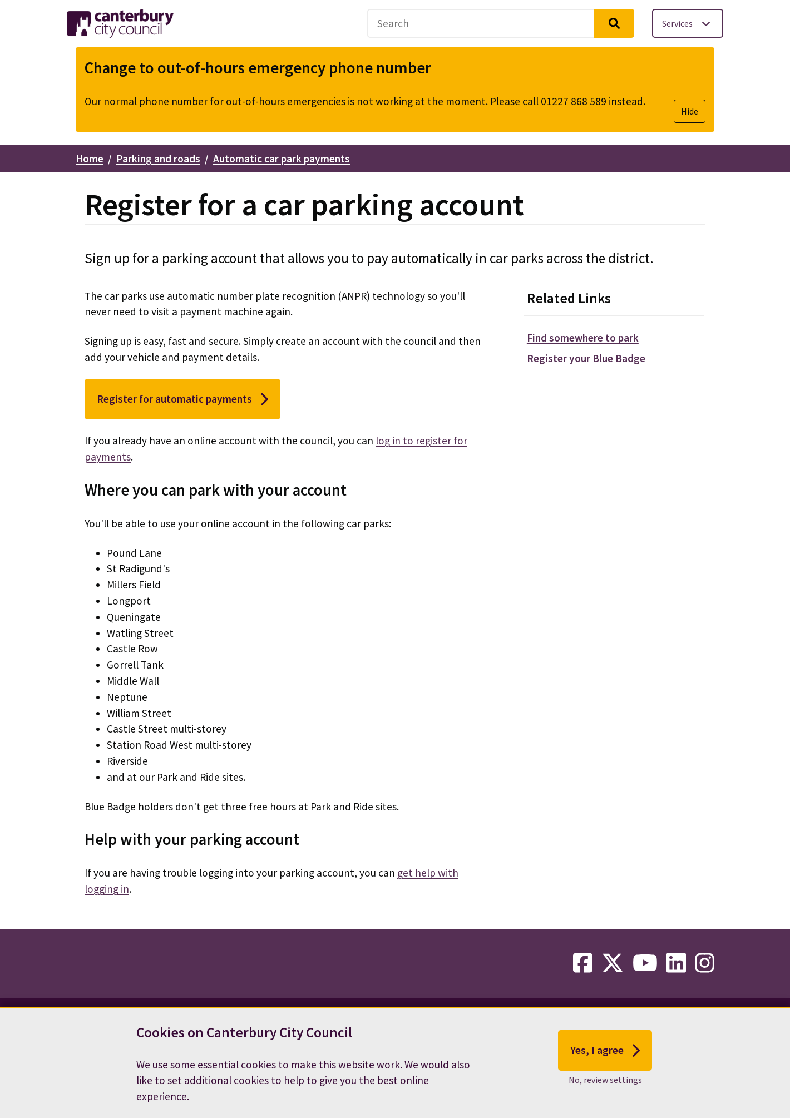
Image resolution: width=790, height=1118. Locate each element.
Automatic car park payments (281, 158)
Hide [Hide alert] (689, 111)
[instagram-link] (704, 963)
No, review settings (605, 1081)
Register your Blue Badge (586, 358)
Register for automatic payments (182, 399)
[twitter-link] (612, 963)
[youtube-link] (645, 963)
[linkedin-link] (676, 963)
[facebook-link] (582, 963)
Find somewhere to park (583, 337)
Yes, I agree (605, 1052)
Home (89, 158)
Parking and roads (158, 158)
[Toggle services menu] (687, 23)
